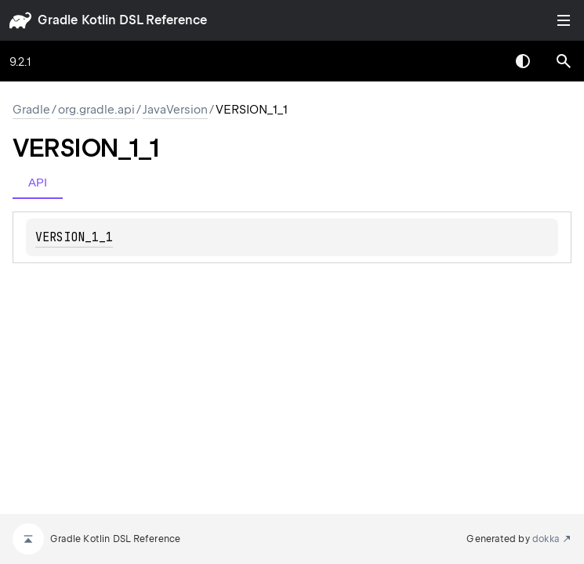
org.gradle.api (96, 110)
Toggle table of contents (563, 20)
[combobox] (482, 61)
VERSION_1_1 (74, 237)
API (37, 182)
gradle (58, 20)
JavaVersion (175, 110)
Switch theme (522, 61)
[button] (563, 61)
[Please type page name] (563, 61)
